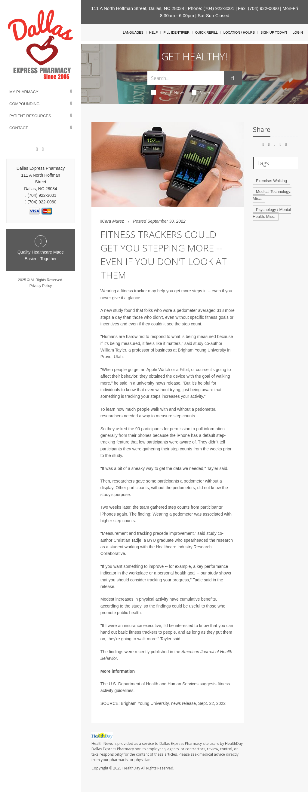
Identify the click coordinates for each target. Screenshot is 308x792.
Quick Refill (206, 32)
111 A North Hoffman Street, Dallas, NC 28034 (137, 8)
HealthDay (131, 768)
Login (298, 32)
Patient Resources (30, 116)
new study (113, 310)
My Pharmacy (23, 92)
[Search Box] (185, 78)
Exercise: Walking (271, 180)
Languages (133, 32)
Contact (18, 128)
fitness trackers (143, 632)
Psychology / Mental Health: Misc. (272, 213)
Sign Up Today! (273, 32)
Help (153, 32)
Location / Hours (239, 32)
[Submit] (233, 78)
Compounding (24, 104)
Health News (168, 92)
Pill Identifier (176, 32)
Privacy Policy (40, 286)
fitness (211, 317)
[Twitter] (43, 149)
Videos (203, 92)
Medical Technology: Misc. (272, 195)
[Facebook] (37, 149)
